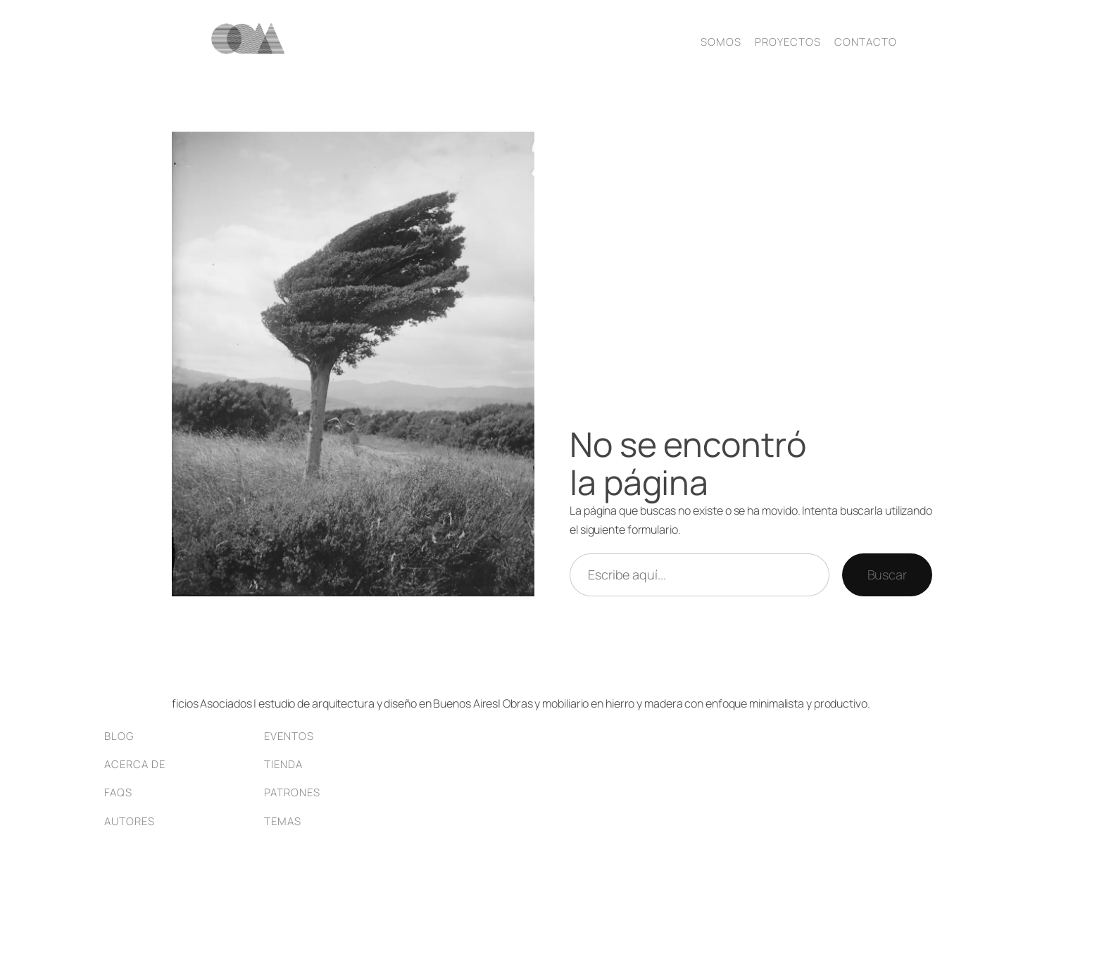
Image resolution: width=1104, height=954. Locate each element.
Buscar (887, 574)
